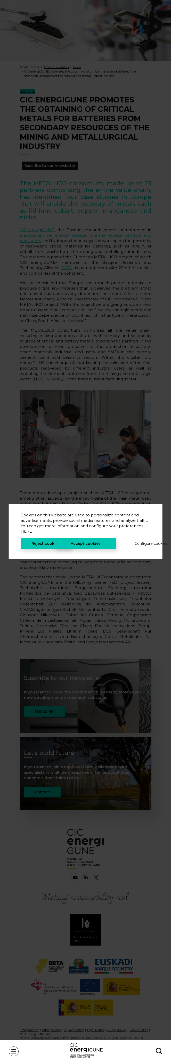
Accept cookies (86, 543)
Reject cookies (45, 543)
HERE (26, 531)
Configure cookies (142, 543)
